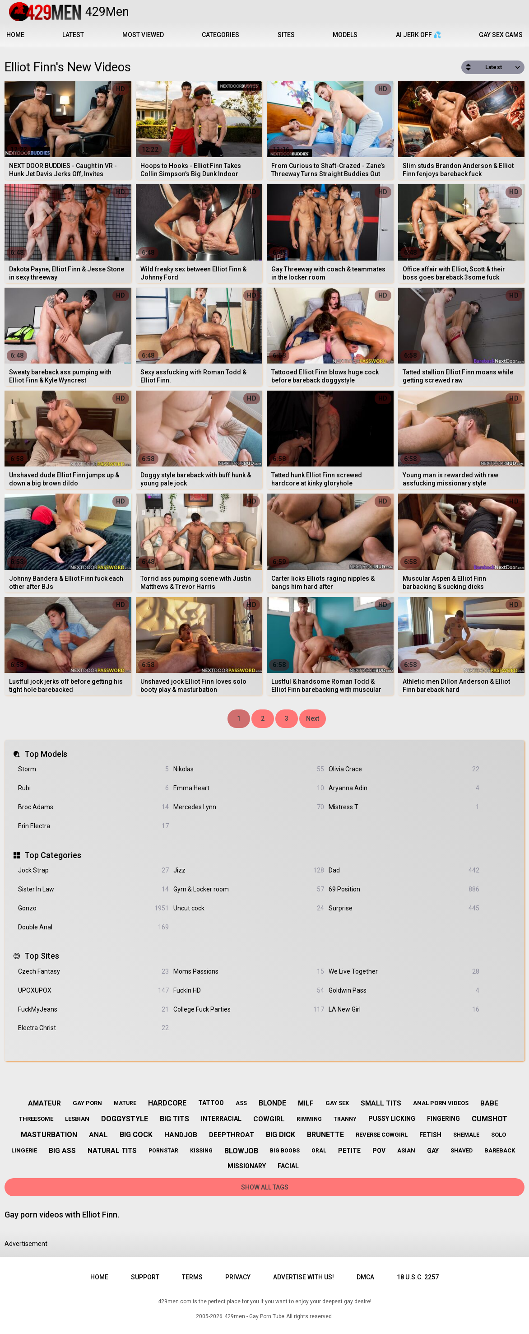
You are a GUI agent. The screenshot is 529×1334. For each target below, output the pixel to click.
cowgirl (269, 1119)
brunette (325, 1134)
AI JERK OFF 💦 (418, 34)
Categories (220, 34)
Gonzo (93, 908)
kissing (201, 1150)
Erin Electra (93, 826)
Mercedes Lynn (248, 807)
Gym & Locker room (248, 889)
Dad (404, 870)
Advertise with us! (303, 1277)
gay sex (337, 1103)
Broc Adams (93, 807)
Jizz (248, 870)
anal (98, 1135)
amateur (44, 1103)
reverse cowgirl (382, 1134)
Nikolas (248, 769)
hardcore (167, 1103)
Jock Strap (93, 870)
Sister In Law (93, 889)
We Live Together (404, 971)
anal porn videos (441, 1103)
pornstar (163, 1150)
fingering (443, 1118)
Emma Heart (248, 788)
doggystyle (124, 1119)
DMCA (365, 1277)
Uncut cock (248, 908)
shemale (466, 1135)
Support (145, 1277)
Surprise (404, 908)
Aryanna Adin (404, 788)
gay (433, 1150)
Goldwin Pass (404, 990)
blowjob (241, 1151)
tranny (345, 1119)
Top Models (45, 754)
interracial (221, 1118)
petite (349, 1150)
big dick (280, 1134)
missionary (246, 1166)
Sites (286, 34)
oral (318, 1150)
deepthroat (231, 1135)
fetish (430, 1134)
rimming (309, 1119)
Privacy (238, 1277)
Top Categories (52, 855)
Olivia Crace (404, 769)
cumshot (489, 1119)
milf (306, 1103)
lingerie (24, 1150)
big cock (136, 1134)
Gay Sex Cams (501, 34)
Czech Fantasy (93, 971)
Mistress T (404, 807)
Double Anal (93, 927)
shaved (461, 1150)
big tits (174, 1119)
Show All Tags (264, 1187)
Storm (93, 769)
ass (241, 1103)
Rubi (93, 788)
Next (312, 718)
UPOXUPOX (93, 990)
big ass (62, 1151)
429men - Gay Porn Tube (254, 1316)
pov (378, 1150)
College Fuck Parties (248, 1009)
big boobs (285, 1150)
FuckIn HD (248, 990)
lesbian (77, 1118)
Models (345, 34)
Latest (73, 34)
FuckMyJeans (93, 1009)
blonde (272, 1103)
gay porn (87, 1103)
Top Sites (41, 956)
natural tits (112, 1151)
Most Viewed (143, 34)
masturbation (49, 1134)
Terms (192, 1277)
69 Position (404, 889)
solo (498, 1134)
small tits (381, 1103)
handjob (180, 1135)
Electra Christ (93, 1028)
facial (288, 1166)
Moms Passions (248, 971)
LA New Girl (404, 1009)
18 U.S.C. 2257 (418, 1277)
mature (125, 1103)
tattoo (211, 1102)
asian (406, 1150)
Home (15, 34)
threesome (36, 1118)
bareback (499, 1150)
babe (489, 1103)
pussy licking (391, 1118)
